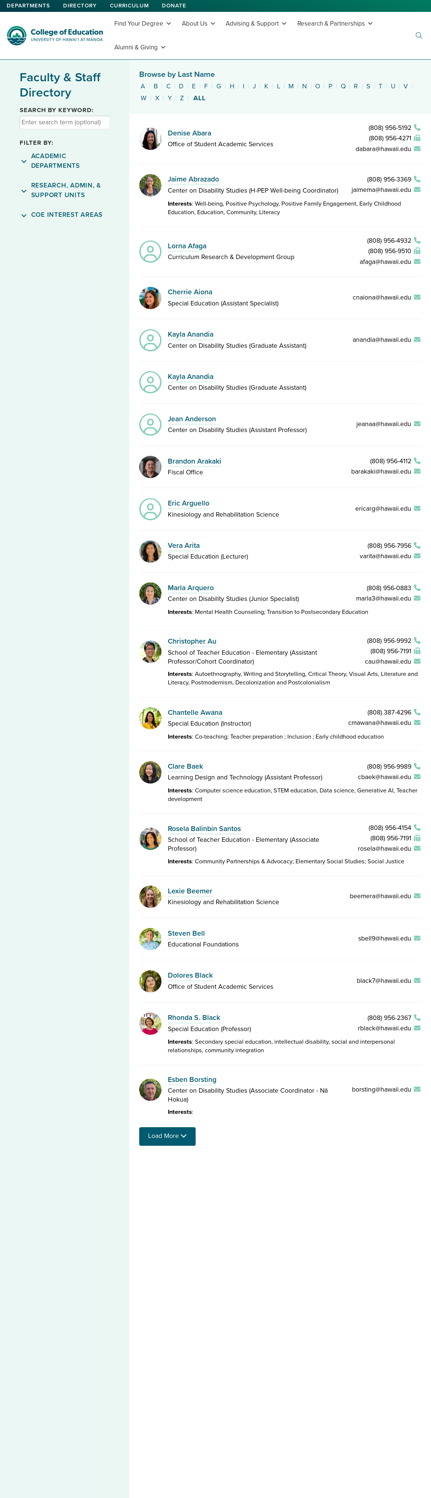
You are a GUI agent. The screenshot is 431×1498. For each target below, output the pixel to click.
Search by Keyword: (57, 110)
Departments (28, 5)
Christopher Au (192, 641)
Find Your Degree (143, 23)
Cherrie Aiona (190, 292)
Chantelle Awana (195, 712)
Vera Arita (184, 545)
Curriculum (129, 5)
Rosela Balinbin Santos (204, 828)
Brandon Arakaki (194, 461)
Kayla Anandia (190, 334)
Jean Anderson (192, 419)
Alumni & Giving (140, 47)
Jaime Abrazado (193, 179)
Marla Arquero (191, 587)
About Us (199, 23)
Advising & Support (256, 23)
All (199, 98)
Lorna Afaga (187, 246)
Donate (174, 5)
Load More (167, 1136)
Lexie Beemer (190, 891)
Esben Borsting (192, 1079)
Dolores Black (190, 975)
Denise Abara (189, 133)
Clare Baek (185, 766)
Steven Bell (186, 933)
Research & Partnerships (335, 23)
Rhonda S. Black (194, 1017)
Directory (80, 5)
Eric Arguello (188, 503)
